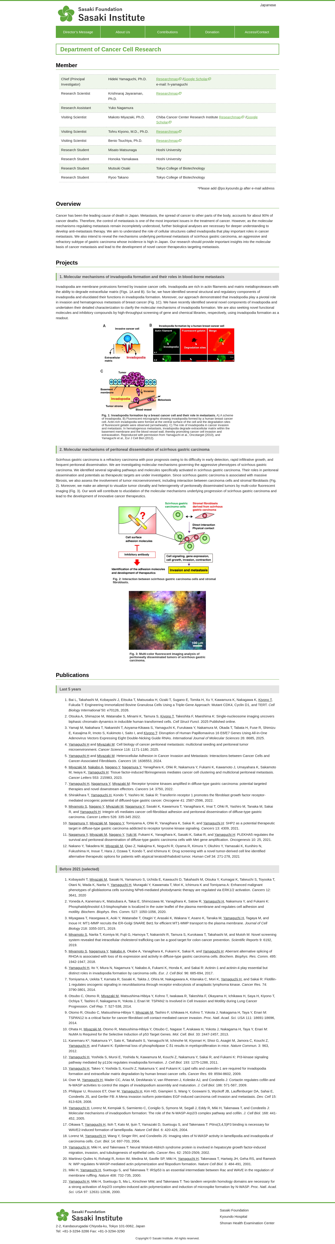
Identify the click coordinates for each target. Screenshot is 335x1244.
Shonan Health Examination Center (247, 1223)
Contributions (167, 32)
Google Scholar (196, 79)
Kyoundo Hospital (233, 1216)
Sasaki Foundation (234, 1210)
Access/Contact (257, 32)
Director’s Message (78, 32)
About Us (123, 32)
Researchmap (167, 79)
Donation (212, 32)
